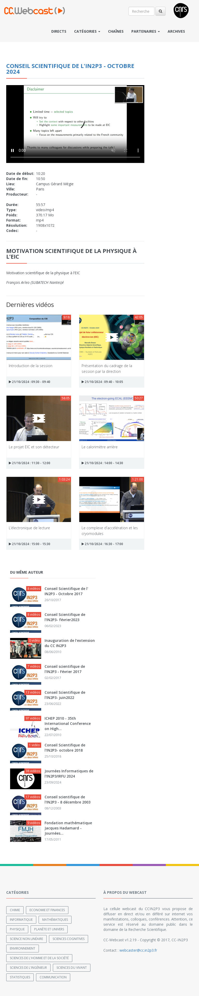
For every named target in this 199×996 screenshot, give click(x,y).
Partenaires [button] (145, 31)
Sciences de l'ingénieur (28, 967)
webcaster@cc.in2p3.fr (138, 950)
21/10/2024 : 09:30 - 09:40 (29, 382)
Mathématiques (55, 919)
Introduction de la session (30, 365)
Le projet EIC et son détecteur (34, 446)
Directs (58, 31)
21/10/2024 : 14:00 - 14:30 (102, 463)
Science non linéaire (26, 939)
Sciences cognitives (68, 939)
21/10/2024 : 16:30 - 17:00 (102, 544)
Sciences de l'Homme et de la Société (39, 958)
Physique (17, 929)
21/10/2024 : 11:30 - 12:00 (29, 463)
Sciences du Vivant (71, 967)
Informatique (21, 919)
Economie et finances (47, 910)
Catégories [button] (87, 31)
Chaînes (116, 31)
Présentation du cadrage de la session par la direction (107, 368)
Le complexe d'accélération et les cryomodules (110, 530)
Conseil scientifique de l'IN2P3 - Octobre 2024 (70, 68)
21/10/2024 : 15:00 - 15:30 (29, 544)
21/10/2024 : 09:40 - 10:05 (102, 382)
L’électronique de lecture (29, 527)
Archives (176, 31)
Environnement (22, 948)
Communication (53, 977)
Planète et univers (49, 929)
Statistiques (20, 977)
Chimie (15, 910)
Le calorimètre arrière (100, 446)
